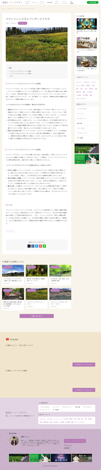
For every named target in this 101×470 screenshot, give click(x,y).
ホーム (3, 8)
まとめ (11, 76)
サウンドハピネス (81, 98)
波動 (96, 88)
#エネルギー (10, 231)
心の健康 (78, 95)
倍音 (93, 85)
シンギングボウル (82, 109)
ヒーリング (80, 113)
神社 (81, 88)
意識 (84, 92)
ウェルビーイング (82, 133)
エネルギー (79, 82)
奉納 (77, 88)
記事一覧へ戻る (37, 316)
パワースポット (10, 8)
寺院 (86, 88)
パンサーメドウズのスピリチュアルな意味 (20, 73)
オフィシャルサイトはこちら (75, 441)
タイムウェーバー (82, 118)
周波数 (91, 88)
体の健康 (85, 95)
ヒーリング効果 (80, 85)
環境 (91, 95)
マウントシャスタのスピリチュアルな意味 (20, 71)
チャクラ (93, 82)
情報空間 (78, 92)
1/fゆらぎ (86, 82)
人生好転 (89, 92)
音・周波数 (80, 138)
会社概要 (67, 448)
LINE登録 (92, 2)
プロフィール (68, 445)
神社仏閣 (79, 123)
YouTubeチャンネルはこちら (83, 364)
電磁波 (88, 85)
